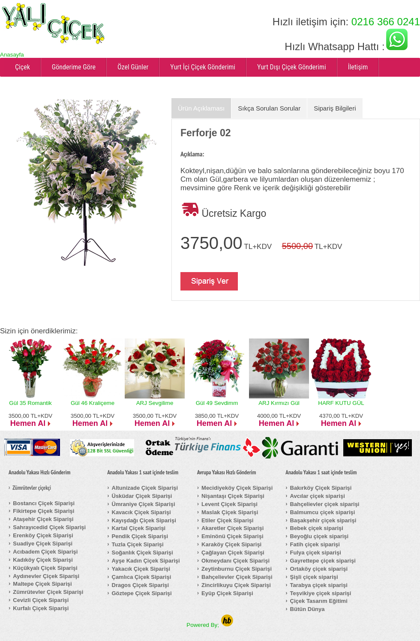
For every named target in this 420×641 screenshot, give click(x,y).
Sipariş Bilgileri (335, 108)
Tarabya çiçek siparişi (319, 585)
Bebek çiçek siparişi (316, 528)
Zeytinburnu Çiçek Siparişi (236, 569)
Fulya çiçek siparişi (315, 552)
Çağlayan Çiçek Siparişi (232, 552)
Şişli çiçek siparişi (314, 577)
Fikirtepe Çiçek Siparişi (43, 511)
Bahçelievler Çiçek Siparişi (236, 577)
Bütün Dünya (307, 609)
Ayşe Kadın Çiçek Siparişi (146, 560)
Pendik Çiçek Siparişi (140, 536)
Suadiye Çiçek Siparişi (42, 543)
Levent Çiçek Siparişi (229, 504)
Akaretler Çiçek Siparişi (232, 528)
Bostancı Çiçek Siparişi (44, 503)
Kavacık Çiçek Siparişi (141, 512)
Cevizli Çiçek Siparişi (41, 600)
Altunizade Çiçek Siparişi (145, 488)
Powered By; (209, 625)
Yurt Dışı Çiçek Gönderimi (291, 67)
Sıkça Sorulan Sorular (269, 108)
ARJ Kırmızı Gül (279, 403)
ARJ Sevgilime (155, 403)
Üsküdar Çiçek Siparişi (142, 496)
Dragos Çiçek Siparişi (140, 585)
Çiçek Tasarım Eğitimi (319, 601)
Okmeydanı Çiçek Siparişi (235, 560)
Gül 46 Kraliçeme (92, 403)
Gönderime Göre (74, 67)
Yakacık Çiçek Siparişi (141, 569)
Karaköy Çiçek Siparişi (231, 544)
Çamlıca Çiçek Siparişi (141, 577)
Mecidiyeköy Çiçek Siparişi (237, 488)
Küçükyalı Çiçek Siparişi (45, 568)
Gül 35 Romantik (30, 403)
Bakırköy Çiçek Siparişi (321, 488)
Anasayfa (12, 54)
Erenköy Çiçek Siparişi (43, 535)
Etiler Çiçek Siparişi (227, 520)
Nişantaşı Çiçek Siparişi (232, 496)
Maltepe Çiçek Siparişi (42, 584)
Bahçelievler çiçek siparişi (325, 504)
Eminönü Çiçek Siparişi (232, 536)
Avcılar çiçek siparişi (317, 496)
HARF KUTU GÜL (341, 403)
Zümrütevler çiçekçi (31, 488)
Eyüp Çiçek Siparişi (227, 593)
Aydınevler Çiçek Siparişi (46, 576)
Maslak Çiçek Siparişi (229, 512)
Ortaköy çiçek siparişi (319, 569)
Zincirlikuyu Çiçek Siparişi (236, 585)
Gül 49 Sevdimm (217, 403)
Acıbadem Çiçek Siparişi (45, 551)
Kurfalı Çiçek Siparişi (41, 608)
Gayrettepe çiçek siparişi (323, 560)
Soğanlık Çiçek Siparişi (142, 552)
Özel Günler (132, 67)
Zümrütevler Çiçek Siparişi (48, 592)
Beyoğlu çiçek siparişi (319, 536)
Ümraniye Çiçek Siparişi (143, 504)
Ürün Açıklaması (201, 108)
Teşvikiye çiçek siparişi (320, 593)
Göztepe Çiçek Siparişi (142, 593)
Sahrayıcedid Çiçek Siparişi (49, 527)
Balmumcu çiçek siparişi (322, 512)
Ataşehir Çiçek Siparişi (43, 519)
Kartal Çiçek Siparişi (139, 528)
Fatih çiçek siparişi (315, 544)
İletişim (358, 67)
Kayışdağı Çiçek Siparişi (144, 520)
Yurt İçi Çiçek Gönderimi (202, 67)
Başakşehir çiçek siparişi (323, 520)
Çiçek (22, 67)
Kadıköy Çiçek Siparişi (42, 560)
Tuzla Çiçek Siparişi (138, 544)
